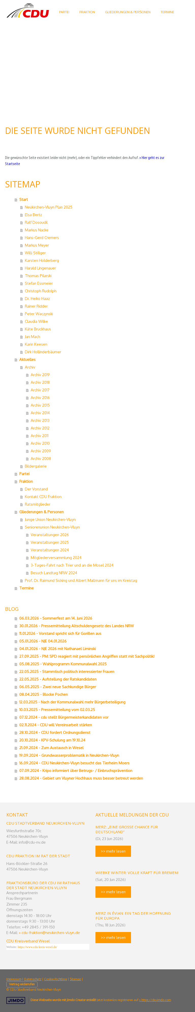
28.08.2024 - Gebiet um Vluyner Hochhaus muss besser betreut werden (81, 778)
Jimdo (15, 1000)
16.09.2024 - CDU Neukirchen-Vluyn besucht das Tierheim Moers (74, 763)
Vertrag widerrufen (22, 984)
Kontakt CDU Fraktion (43, 496)
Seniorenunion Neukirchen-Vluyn (52, 527)
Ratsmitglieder (37, 504)
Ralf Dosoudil (36, 222)
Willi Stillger (35, 252)
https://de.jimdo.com (156, 1000)
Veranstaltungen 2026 (50, 534)
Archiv (30, 367)
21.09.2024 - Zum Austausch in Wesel (51, 747)
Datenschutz (32, 979)
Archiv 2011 (39, 435)
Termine (167, 12)
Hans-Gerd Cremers (42, 237)
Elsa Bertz (33, 214)
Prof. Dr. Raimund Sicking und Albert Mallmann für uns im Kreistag (81, 580)
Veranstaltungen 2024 (50, 550)
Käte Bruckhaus (38, 329)
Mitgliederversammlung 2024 (56, 557)
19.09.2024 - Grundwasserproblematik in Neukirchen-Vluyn (69, 755)
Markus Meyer (37, 245)
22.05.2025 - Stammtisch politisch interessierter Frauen (66, 671)
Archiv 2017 (40, 390)
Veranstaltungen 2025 (50, 542)
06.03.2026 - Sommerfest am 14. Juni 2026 (55, 618)
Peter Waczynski (39, 313)
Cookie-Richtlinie (55, 979)
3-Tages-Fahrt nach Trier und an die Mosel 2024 (72, 565)
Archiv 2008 (41, 458)
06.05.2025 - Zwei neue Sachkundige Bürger (57, 686)
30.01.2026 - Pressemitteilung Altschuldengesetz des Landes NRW (76, 625)
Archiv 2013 (40, 420)
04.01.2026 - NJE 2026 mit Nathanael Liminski (57, 648)
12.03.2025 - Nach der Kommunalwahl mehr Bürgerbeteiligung (72, 702)
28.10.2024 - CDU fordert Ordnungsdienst (54, 732)
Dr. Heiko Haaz (37, 298)
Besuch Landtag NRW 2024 (54, 572)
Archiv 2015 (40, 405)
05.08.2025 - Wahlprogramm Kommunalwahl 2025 (63, 664)
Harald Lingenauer (40, 268)
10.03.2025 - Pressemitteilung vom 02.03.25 (57, 709)
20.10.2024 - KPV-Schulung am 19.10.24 (52, 740)
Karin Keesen (36, 344)
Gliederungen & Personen (128, 12)
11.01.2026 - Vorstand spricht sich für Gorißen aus (60, 633)
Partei (24, 473)
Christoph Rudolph (40, 290)
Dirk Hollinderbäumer (43, 351)
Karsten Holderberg (42, 260)
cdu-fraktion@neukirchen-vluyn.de (51, 932)
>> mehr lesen (113, 851)
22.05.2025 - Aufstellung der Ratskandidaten (57, 679)
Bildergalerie (36, 466)
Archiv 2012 (40, 428)
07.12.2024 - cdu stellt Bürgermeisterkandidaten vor (63, 717)
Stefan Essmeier (39, 283)
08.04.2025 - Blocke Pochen (43, 694)
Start (23, 199)
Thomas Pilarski (38, 275)
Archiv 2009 (41, 450)
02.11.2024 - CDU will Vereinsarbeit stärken (55, 724)
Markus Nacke (36, 230)
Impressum (13, 979)
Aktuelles (27, 359)
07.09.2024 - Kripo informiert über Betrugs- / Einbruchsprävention (75, 770)
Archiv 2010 (40, 443)
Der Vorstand (36, 489)
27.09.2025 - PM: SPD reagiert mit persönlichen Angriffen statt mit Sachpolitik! (86, 656)
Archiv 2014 (40, 412)
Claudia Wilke (36, 321)
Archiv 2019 (40, 374)
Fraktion (87, 12)
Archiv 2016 (40, 397)
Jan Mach (32, 336)
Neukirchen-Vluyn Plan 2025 (48, 207)
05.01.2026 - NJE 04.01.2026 (43, 641)
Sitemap (75, 979)
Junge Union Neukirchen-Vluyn (50, 519)
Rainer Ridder (36, 306)
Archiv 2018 (40, 382)
